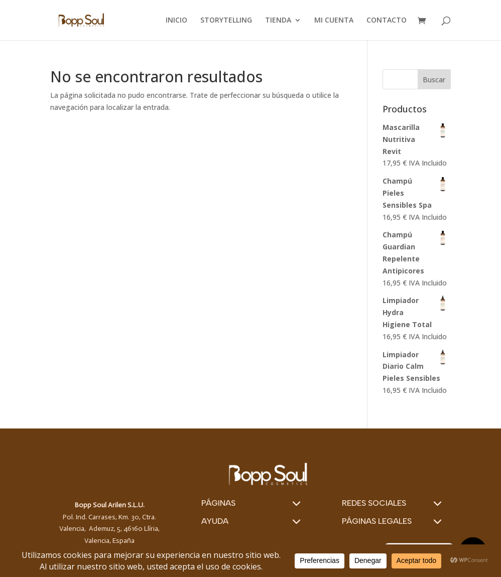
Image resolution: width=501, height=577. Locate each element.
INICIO (176, 21)
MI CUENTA (333, 21)
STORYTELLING (226, 21)
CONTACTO (386, 21)
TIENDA (278, 21)
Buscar (434, 79)
